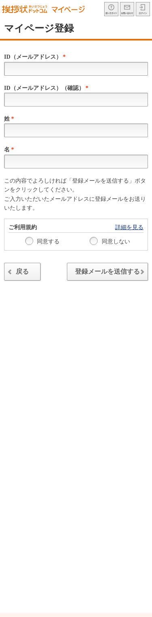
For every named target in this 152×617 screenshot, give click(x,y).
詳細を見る (129, 227)
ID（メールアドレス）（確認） (46, 88)
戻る (17, 272)
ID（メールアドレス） (35, 57)
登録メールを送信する (111, 272)
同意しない (110, 241)
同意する (42, 241)
